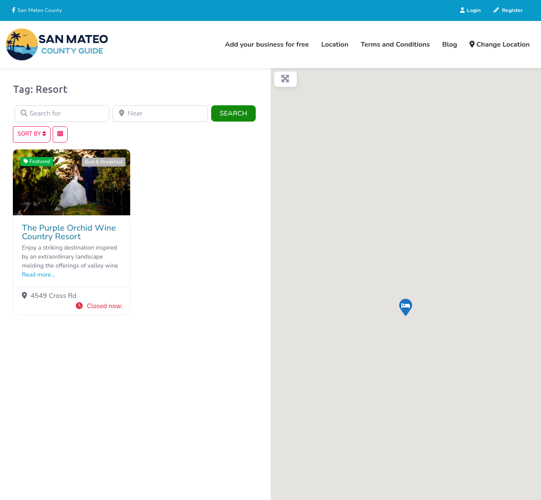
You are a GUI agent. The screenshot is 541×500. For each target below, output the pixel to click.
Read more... (38, 275)
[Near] (160, 113)
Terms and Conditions (395, 44)
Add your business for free (267, 44)
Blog (449, 44)
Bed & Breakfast (104, 161)
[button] (99, 306)
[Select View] (60, 134)
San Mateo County (39, 10)
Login (470, 10)
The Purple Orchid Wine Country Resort (69, 232)
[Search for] (62, 113)
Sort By (32, 134)
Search (238, 113)
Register (508, 10)
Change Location (499, 44)
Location (334, 44)
